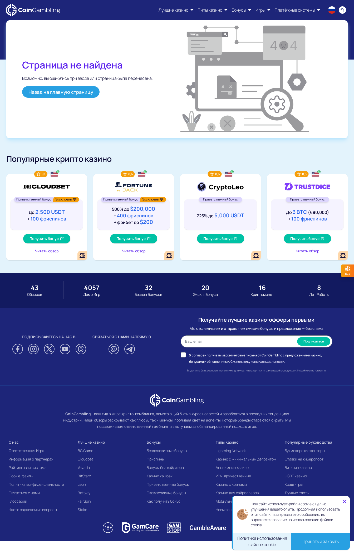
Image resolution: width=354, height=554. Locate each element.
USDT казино (296, 475)
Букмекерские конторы (305, 450)
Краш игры (294, 484)
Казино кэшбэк (160, 475)
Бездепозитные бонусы (167, 450)
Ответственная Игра (26, 450)
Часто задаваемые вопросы (33, 509)
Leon (82, 484)
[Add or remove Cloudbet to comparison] (82, 255)
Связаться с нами (24, 492)
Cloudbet (85, 459)
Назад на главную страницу (60, 92)
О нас (14, 442)
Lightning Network (231, 450)
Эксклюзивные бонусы (166, 492)
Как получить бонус (163, 501)
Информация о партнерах (31, 459)
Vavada (84, 467)
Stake (82, 509)
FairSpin (84, 501)
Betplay (84, 492)
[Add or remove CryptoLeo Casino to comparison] (256, 255)
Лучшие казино (91, 442)
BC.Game (85, 450)
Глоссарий (18, 501)
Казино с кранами (231, 484)
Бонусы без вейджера (165, 467)
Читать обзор (46, 250)
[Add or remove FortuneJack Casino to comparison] (169, 255)
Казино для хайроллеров (237, 492)
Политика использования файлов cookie (262, 541)
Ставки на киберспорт (304, 459)
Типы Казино (227, 442)
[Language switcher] (332, 10)
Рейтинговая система (28, 467)
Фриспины (155, 459)
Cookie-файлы (21, 475)
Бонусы (154, 442)
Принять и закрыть (320, 541)
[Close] (344, 501)
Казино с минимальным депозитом (246, 459)
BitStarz (84, 475)
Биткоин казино (298, 467)
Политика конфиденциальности (36, 484)
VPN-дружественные (233, 475)
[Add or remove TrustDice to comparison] (343, 255)
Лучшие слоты (297, 492)
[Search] (342, 10)
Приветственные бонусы (168, 484)
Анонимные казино (232, 467)
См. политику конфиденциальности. (257, 361)
